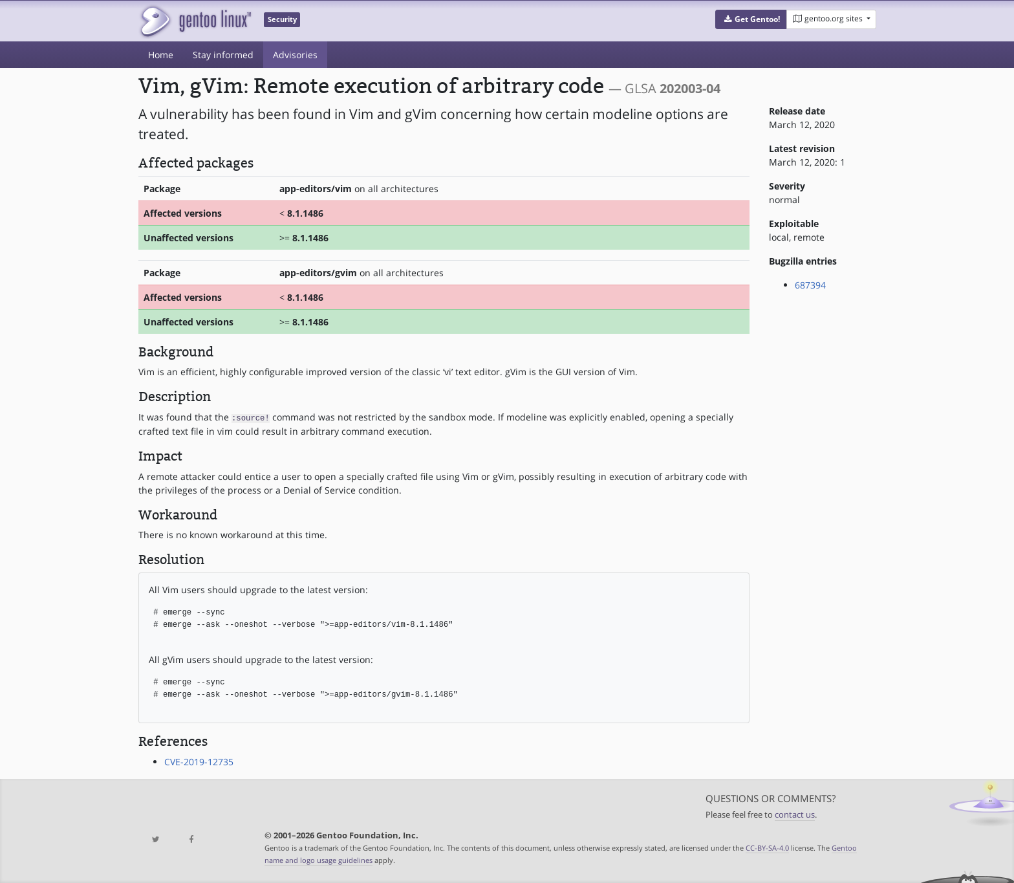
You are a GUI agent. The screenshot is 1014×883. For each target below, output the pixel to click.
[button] (751, 19)
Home (160, 55)
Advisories (295, 55)
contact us (795, 814)
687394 (810, 285)
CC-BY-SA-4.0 (767, 847)
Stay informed (223, 55)
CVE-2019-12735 (198, 761)
